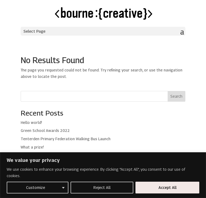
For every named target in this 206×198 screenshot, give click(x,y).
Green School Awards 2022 (45, 130)
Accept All (167, 187)
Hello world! (31, 122)
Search (176, 96)
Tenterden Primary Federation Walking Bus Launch (66, 138)
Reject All (102, 187)
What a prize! (32, 147)
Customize (35, 187)
